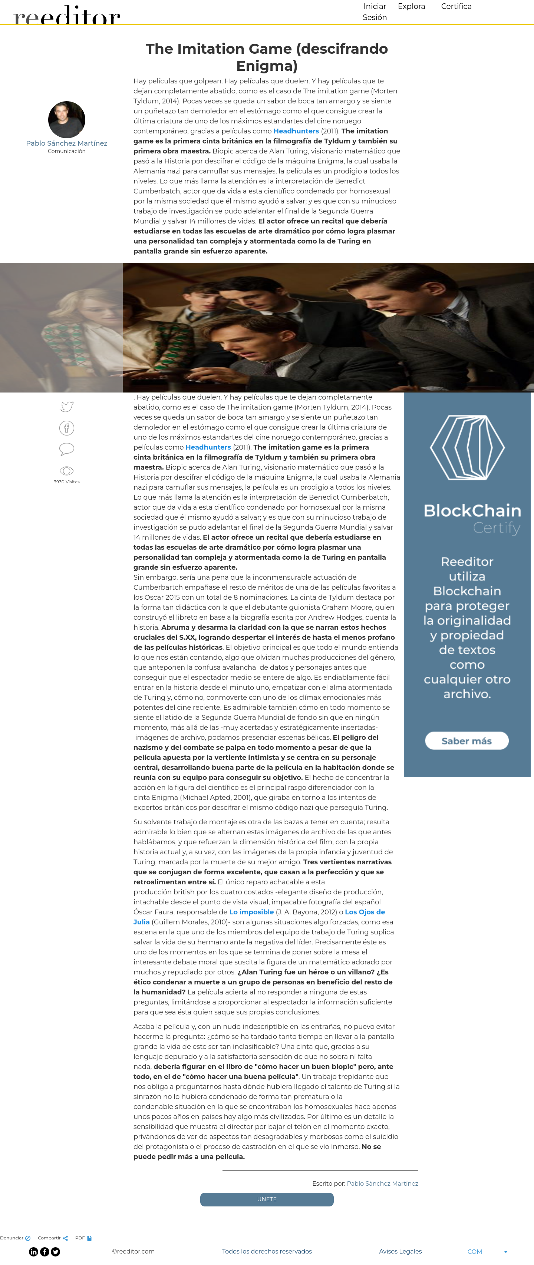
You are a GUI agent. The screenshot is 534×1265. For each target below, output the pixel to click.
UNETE (267, 1199)
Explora (411, 6)
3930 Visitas (67, 474)
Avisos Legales (400, 1251)
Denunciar (16, 1238)
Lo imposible (251, 912)
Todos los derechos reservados (267, 1251)
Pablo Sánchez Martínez (382, 1183)
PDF (84, 1238)
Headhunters (297, 131)
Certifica (456, 6)
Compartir (54, 1238)
